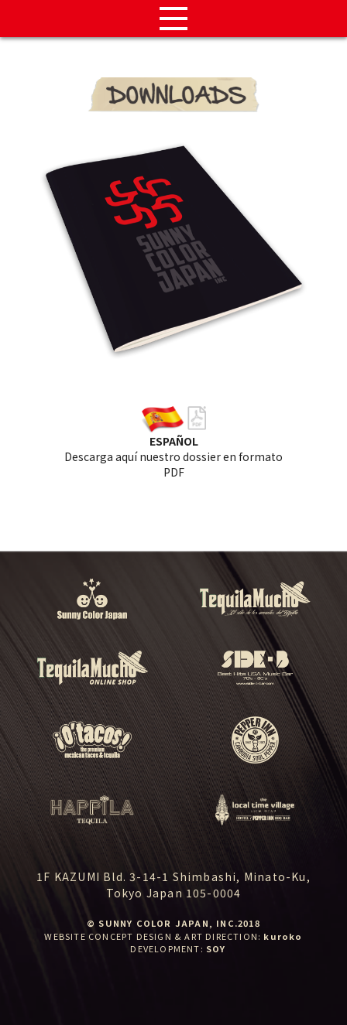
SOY (216, 948)
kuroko (282, 936)
